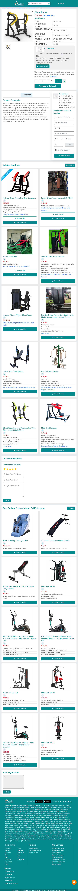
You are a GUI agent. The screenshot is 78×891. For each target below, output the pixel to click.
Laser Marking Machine (25, 804)
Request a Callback (47, 85)
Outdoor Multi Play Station (50, 804)
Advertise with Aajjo (58, 849)
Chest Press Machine (31, 7)
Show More (70, 164)
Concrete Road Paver (30, 838)
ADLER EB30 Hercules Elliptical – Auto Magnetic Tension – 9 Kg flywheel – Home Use (57, 637)
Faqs (6, 863)
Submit (6, 499)
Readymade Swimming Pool (35, 834)
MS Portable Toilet (27, 812)
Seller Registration (58, 847)
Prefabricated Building (44, 814)
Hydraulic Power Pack (23, 818)
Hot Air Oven (54, 816)
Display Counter (40, 808)
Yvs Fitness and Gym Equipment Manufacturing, (19, 386)
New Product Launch (58, 858)
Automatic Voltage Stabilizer (24, 820)
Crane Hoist (57, 820)
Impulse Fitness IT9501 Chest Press (17, 314)
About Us (8, 847)
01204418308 (9, 870)
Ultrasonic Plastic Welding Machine (46, 826)
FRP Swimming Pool (56, 832)
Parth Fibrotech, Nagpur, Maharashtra (15, 213)
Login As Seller (57, 863)
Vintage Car (18, 836)
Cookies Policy (33, 847)
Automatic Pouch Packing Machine (36, 828)
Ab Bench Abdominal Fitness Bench (55, 540)
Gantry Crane (49, 820)
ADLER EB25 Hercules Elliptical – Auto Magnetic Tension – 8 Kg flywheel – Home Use (19, 637)
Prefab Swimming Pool (42, 832)
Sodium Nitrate (42, 838)
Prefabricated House (11, 816)
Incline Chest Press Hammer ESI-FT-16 (56, 197)
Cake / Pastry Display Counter (59, 822)
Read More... (54, 75)
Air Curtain (43, 824)
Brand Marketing (57, 856)
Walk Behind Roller (64, 804)
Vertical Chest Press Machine (52, 255)
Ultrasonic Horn (18, 826)
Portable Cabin (37, 804)
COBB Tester (9, 822)
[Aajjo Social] (61, 800)
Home (2, 7)
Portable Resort (37, 812)
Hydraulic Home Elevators (53, 808)
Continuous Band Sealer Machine (15, 828)
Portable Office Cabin (31, 814)
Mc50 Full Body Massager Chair (15, 540)
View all (71, 507)
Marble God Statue (33, 824)
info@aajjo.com (10, 876)
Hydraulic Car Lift (16, 810)
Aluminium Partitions (51, 806)
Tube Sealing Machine (21, 806)
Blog (6, 856)
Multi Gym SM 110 (10, 692)
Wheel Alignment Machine (56, 830)
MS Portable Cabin (48, 812)
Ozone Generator (62, 836)
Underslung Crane (39, 820)
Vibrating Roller (9, 806)
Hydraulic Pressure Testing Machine (39, 822)
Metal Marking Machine (20, 824)
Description (26, 94)
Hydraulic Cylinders (10, 818)
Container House (35, 816)
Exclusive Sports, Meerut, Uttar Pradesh (54, 445)
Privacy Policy (33, 851)
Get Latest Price (48, 14)
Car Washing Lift (34, 830)
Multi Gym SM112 (48, 741)
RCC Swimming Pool (19, 834)
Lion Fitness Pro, (46, 332)
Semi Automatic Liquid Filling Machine (58, 828)
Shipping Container (23, 816)
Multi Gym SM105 (48, 692)
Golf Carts (11, 836)
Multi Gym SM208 (48, 585)
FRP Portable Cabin (61, 812)
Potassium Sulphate (53, 838)
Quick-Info (8, 858)
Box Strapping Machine (12, 808)
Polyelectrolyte (26, 840)
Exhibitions (8, 860)
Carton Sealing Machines (27, 808)
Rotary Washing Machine (56, 818)
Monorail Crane (66, 820)
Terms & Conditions (35, 849)
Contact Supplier (43, 65)
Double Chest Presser (50, 370)
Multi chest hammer (49, 427)
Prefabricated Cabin (17, 814)
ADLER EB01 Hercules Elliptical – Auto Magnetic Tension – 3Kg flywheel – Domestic (18, 744)
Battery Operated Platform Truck (32, 836)
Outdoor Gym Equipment (51, 834)
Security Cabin (53, 810)
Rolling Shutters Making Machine (19, 830)
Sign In (61, 3)
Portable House (62, 810)
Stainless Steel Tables (64, 806)
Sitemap (7, 849)
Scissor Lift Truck (27, 810)
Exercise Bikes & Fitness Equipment (15, 7)
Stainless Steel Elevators (40, 810)
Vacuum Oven (45, 816)
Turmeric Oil (63, 838)
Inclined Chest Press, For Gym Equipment (19, 197)
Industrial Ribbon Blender (36, 806)
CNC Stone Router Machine (39, 818)
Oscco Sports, (7, 445)
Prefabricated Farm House (12, 812)
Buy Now (58, 80)
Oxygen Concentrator (49, 836)
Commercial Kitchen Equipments (57, 824)
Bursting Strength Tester (21, 822)
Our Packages (56, 851)
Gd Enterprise (49, 47)
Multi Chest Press (10, 255)
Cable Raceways (29, 826)
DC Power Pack (63, 816)
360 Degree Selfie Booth (16, 838)
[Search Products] (28, 2)
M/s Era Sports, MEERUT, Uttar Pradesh (16, 265)
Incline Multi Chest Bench (13, 370)
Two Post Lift (44, 830)
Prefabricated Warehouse (59, 814)
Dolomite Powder (16, 840)
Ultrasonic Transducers (63, 826)
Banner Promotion (58, 854)
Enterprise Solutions (58, 860)
